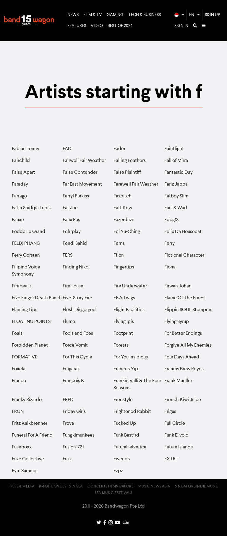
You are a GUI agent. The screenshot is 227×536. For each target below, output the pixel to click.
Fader (119, 149)
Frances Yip (126, 369)
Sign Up (212, 15)
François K (73, 381)
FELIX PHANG (26, 243)
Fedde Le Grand (28, 231)
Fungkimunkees (79, 435)
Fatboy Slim (176, 196)
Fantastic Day (178, 172)
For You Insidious (131, 357)
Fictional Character (184, 255)
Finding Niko (75, 267)
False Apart (23, 172)
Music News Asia (154, 486)
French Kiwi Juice (182, 399)
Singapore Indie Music (197, 486)
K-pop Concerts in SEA (61, 486)
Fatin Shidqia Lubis (31, 208)
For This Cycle (77, 357)
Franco (19, 381)
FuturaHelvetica (130, 447)
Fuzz (67, 459)
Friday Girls (74, 411)
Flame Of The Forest (185, 298)
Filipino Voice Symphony (26, 271)
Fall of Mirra (176, 160)
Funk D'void (176, 435)
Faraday (20, 184)
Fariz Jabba (176, 184)
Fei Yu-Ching (127, 231)
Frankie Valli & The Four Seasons (137, 384)
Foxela (18, 369)
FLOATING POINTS (31, 321)
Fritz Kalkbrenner (29, 423)
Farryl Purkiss (76, 196)
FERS (67, 255)
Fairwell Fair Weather (84, 160)
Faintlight (174, 149)
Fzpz (118, 471)
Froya (68, 423)
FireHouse (73, 286)
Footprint (123, 333)
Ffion (119, 255)
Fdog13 (171, 220)
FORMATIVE (24, 357)
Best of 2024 (120, 26)
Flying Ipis (124, 321)
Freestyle (123, 399)
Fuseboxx (22, 447)
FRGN (18, 411)
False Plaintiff (127, 172)
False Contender (80, 172)
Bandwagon (29, 20)
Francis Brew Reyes (184, 369)
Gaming (115, 15)
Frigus (170, 411)
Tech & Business (144, 15)
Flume (69, 321)
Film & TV (92, 15)
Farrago (19, 196)
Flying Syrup (176, 321)
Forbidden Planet (30, 345)
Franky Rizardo (27, 399)
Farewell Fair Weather (136, 184)
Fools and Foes (78, 333)
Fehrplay (72, 231)
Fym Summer (25, 471)
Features (76, 26)
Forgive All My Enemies (188, 345)
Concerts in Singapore (110, 486)
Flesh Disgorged (79, 310)
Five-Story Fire (77, 298)
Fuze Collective (28, 459)
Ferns (119, 243)
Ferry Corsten (26, 255)
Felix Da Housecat (183, 231)
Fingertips (124, 267)
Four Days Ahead (181, 357)
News (73, 15)
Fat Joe (70, 208)
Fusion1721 (73, 447)
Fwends (122, 459)
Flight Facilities (129, 310)
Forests (121, 345)
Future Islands (178, 447)
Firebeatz (21, 286)
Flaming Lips (24, 310)
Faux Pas (71, 220)
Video (97, 26)
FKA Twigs (124, 298)
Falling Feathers (130, 160)
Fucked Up (125, 423)
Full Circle (174, 423)
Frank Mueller (178, 381)
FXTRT (171, 459)
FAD (67, 149)
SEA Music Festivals (113, 493)
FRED (68, 399)
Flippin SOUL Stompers (188, 310)
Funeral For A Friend (32, 435)
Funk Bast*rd (126, 435)
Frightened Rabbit (132, 411)
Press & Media (22, 486)
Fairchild (21, 160)
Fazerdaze (124, 220)
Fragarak (71, 369)
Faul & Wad (175, 208)
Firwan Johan (178, 286)
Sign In (181, 26)
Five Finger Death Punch (37, 298)
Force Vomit (75, 345)
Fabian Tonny (25, 149)
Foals (17, 333)
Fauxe (18, 220)
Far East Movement (82, 184)
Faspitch (123, 196)
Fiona (170, 267)
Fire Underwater (130, 286)
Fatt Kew (123, 208)
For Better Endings (183, 333)
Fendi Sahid (75, 243)
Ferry (169, 243)
